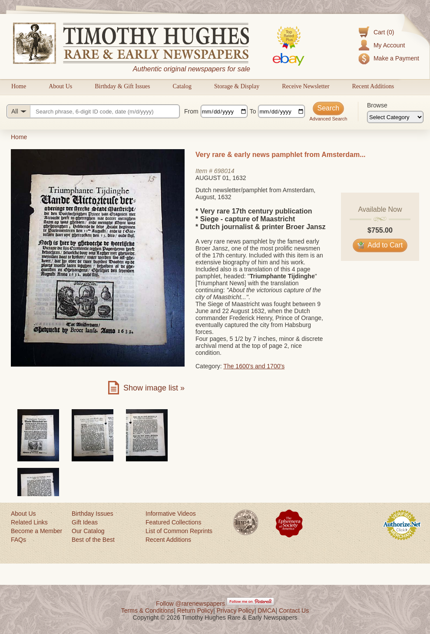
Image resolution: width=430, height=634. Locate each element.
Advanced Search (328, 118)
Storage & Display (236, 86)
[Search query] (93, 111)
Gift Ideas (85, 522)
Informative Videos (171, 513)
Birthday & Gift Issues (122, 86)
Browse (377, 105)
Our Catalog (88, 530)
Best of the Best (93, 539)
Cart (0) (384, 32)
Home (18, 86)
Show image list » (154, 388)
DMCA (266, 610)
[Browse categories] (395, 117)
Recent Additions (373, 86)
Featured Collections (173, 522)
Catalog (182, 86)
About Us (60, 86)
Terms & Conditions (147, 610)
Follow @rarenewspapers (190, 603)
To (253, 111)
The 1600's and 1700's (253, 366)
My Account (389, 45)
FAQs (18, 539)
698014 (224, 170)
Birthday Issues (92, 513)
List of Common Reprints (179, 530)
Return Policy (195, 610)
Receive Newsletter (305, 86)
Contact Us (294, 610)
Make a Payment (396, 58)
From (191, 111)
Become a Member (36, 530)
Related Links (29, 522)
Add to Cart (380, 245)
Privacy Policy (236, 610)
